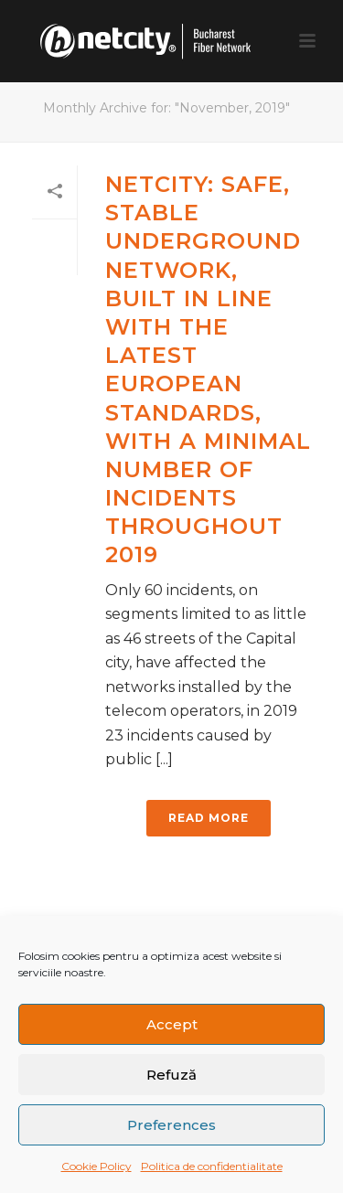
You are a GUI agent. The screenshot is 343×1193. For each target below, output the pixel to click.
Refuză (171, 1074)
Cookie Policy (96, 1166)
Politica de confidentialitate (212, 1166)
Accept (172, 1024)
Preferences (171, 1125)
